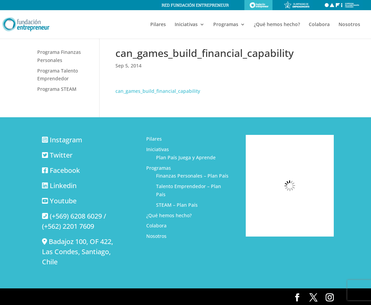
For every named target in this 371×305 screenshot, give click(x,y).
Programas (225, 24)
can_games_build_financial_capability (157, 91)
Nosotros (349, 24)
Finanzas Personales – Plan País (192, 175)
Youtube (63, 200)
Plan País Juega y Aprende (186, 157)
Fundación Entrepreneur (258, 5)
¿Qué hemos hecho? (277, 24)
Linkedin (63, 185)
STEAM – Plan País (177, 205)
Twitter (61, 155)
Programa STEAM (57, 89)
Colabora (319, 24)
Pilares (158, 24)
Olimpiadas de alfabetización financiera (342, 5)
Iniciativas (186, 24)
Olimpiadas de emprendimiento (297, 5)
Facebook (65, 170)
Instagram (66, 139)
